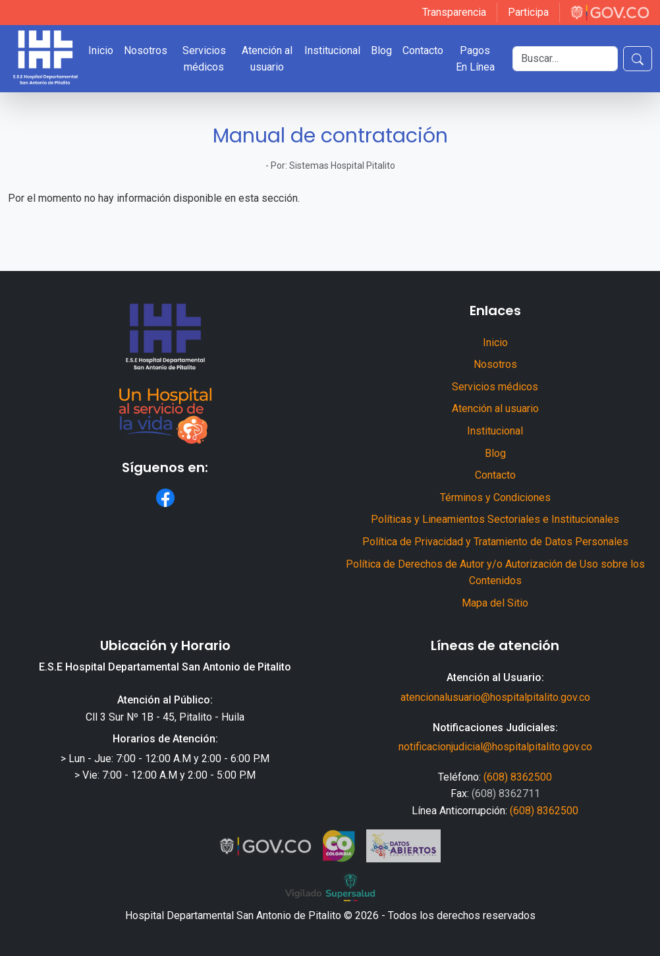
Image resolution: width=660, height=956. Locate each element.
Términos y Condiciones (495, 497)
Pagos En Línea (475, 59)
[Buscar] (565, 58)
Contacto (422, 50)
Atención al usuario (267, 59)
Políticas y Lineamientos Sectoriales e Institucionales (495, 519)
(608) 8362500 (517, 777)
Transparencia (454, 12)
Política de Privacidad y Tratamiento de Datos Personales (495, 541)
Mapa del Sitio (495, 603)
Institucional (332, 50)
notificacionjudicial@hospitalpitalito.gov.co (495, 746)
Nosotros (145, 50)
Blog (381, 50)
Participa (528, 12)
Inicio (100, 50)
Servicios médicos (204, 59)
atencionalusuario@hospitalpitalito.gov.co (495, 697)
